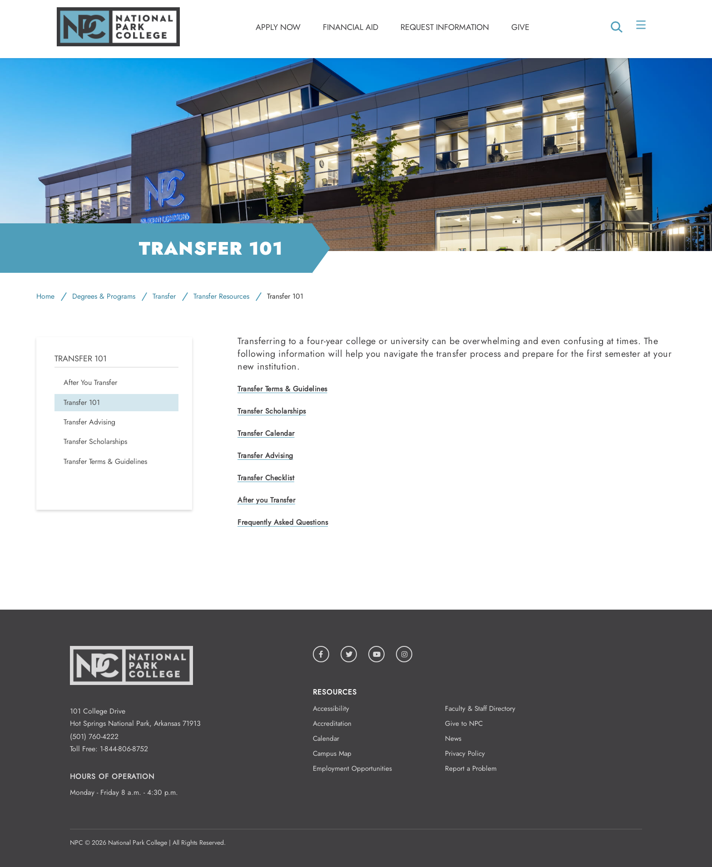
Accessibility (331, 709)
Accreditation (332, 724)
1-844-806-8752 (124, 749)
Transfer (164, 296)
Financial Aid (350, 27)
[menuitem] (116, 382)
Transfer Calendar (266, 433)
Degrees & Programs (103, 296)
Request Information (444, 27)
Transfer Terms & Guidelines (282, 389)
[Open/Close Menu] (641, 27)
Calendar (326, 739)
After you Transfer (266, 500)
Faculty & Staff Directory (480, 709)
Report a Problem (471, 768)
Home (45, 296)
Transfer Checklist (265, 478)
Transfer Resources (221, 296)
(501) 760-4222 (94, 736)
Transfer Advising (265, 455)
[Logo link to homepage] (118, 44)
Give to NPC (464, 724)
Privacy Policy (465, 754)
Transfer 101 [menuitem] (80, 359)
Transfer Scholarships (271, 411)
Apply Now (278, 27)
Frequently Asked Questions (282, 522)
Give (520, 27)
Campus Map (332, 754)
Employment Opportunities (352, 768)
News (453, 739)
